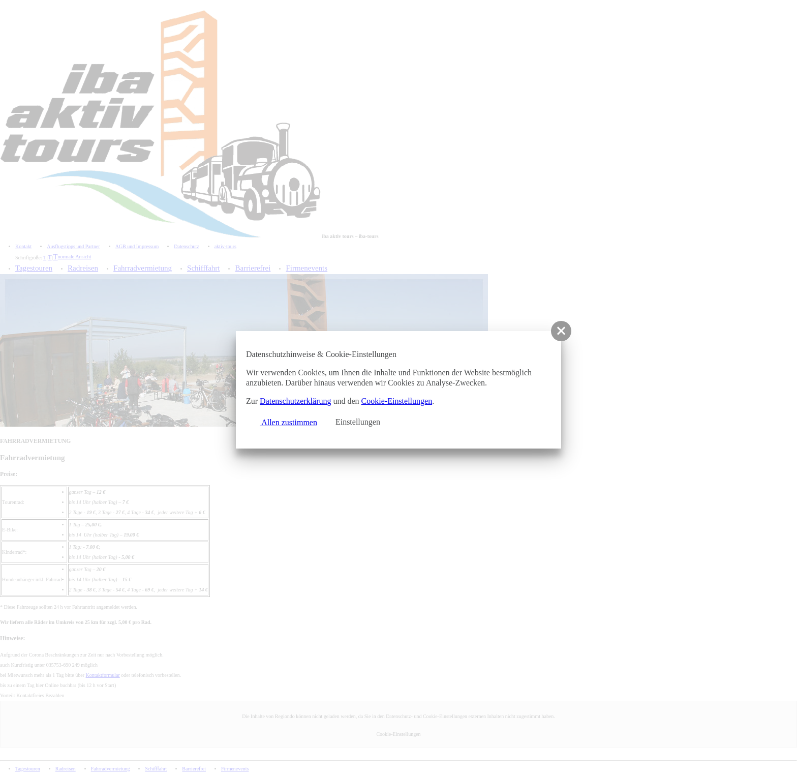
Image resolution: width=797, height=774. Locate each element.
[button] (561, 331)
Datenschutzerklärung (295, 401)
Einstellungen (357, 422)
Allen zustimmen (284, 421)
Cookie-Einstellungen (397, 401)
